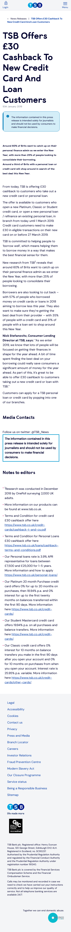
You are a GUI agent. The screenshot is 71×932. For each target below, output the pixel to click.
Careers (12, 749)
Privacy (12, 729)
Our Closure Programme (24, 775)
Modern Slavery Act (20, 769)
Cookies (12, 716)
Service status (17, 782)
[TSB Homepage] (45, 5)
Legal (10, 703)
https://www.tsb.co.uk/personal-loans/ (31, 575)
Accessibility (15, 709)
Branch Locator (17, 742)
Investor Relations (19, 755)
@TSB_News (40, 432)
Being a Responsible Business (27, 788)
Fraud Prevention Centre (24, 762)
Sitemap (12, 795)
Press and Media (18, 736)
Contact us (14, 722)
